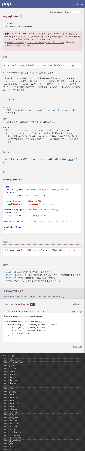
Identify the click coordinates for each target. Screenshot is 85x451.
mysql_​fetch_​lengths (12, 403)
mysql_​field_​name (11, 418)
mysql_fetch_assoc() (14, 278)
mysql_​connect (10, 369)
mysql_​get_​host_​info (12, 435)
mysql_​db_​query (10, 380)
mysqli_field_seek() (35, 42)
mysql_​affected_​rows (12, 360)
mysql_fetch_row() (14, 272)
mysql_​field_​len (10, 415)
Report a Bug (58, 296)
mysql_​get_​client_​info (12, 432)
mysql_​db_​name (10, 377)
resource (22, 65)
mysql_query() (52, 110)
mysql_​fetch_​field (11, 400)
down (9, 311)
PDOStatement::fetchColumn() (20, 45)
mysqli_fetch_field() (55, 42)
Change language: (57, 12)
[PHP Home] (7, 4)
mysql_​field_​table (11, 423)
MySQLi (7, 36)
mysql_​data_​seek (11, 374)
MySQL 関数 (8, 355)
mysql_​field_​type (10, 426)
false (70, 159)
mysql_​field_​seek (11, 421)
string (70, 65)
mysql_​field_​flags (11, 412)
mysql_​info (8, 444)
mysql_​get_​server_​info (12, 441)
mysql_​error (8, 389)
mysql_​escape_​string (12, 392)
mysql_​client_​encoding (13, 363)
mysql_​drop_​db (10, 383)
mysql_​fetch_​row (10, 409)
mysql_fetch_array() (14, 275)
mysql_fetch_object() (15, 281)
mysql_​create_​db (10, 371)
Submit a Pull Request (41, 296)
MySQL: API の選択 (65, 36)
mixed (50, 65)
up (4, 311)
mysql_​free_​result (11, 429)
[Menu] (81, 3)
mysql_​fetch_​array (11, 395)
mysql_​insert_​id (10, 447)
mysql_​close (9, 366)
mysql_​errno (9, 386)
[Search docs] (76, 3)
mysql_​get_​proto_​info (12, 438)
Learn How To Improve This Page (17, 296)
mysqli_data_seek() (15, 42)
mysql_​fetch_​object (11, 406)
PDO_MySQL (24, 36)
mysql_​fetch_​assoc (11, 397)
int (39, 65)
